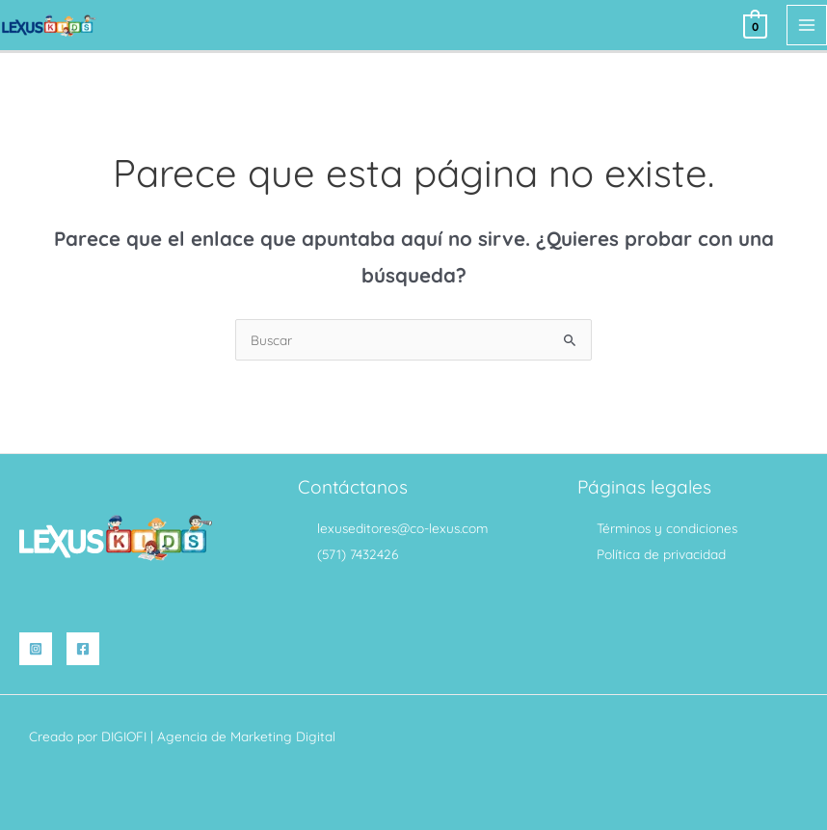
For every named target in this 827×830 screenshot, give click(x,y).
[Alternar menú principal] (807, 25)
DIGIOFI (124, 736)
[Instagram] (35, 648)
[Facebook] (83, 648)
